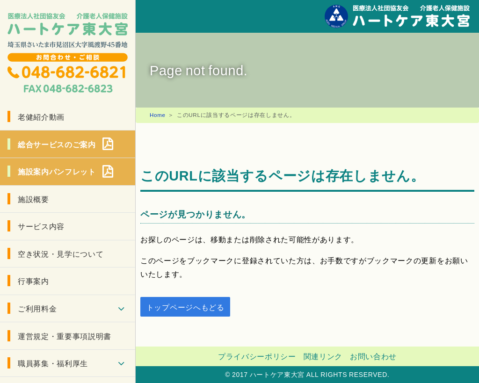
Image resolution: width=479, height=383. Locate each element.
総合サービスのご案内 (57, 144)
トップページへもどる (185, 306)
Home (158, 115)
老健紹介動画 (41, 116)
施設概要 (33, 198)
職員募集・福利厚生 (53, 363)
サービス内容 (41, 225)
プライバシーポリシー (257, 355)
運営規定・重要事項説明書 (64, 335)
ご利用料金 (37, 308)
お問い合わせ (373, 355)
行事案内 (33, 280)
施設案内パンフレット (57, 171)
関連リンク (323, 355)
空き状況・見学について (60, 253)
